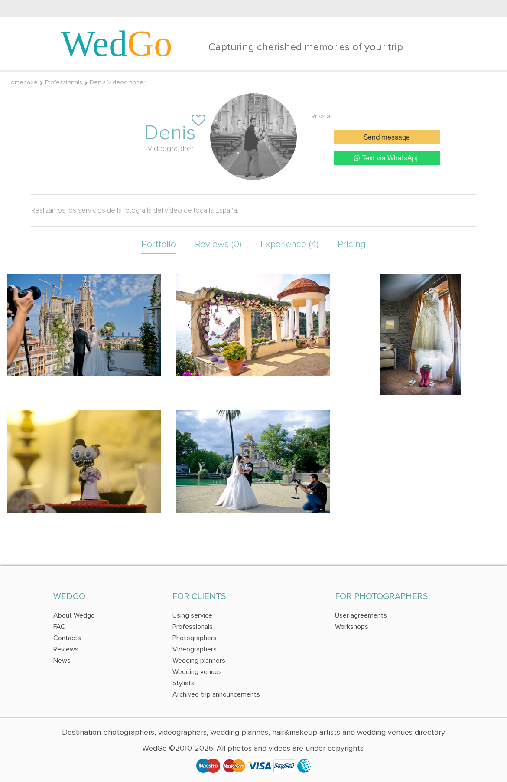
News (62, 660)
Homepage (22, 82)
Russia (320, 116)
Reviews (65, 649)
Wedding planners (198, 660)
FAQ (59, 626)
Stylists (183, 683)
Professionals (63, 82)
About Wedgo (74, 615)
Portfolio (158, 244)
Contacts (67, 638)
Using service (192, 615)
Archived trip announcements (216, 694)
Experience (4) (289, 244)
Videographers (194, 649)
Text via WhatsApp (386, 158)
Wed (116, 43)
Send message (387, 138)
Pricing (352, 244)
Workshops (351, 626)
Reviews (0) (218, 244)
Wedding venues (197, 671)
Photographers (194, 638)
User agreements (361, 615)
